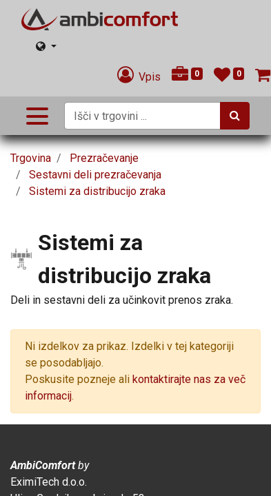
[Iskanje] (235, 116)
